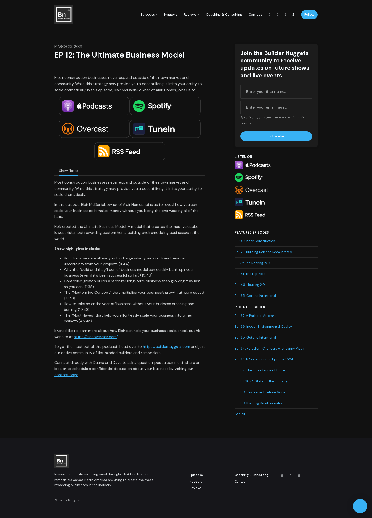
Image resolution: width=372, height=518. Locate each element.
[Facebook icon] (290, 476)
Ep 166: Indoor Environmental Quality (263, 326)
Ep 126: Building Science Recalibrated (263, 252)
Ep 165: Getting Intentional (255, 295)
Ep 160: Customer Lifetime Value (260, 392)
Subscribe (276, 136)
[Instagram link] (269, 14)
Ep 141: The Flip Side (250, 274)
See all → (242, 414)
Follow (309, 14)
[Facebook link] (278, 14)
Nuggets (170, 14)
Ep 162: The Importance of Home (260, 370)
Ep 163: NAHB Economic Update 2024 (264, 359)
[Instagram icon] (282, 476)
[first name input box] (276, 92)
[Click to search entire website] (293, 14)
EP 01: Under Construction (255, 241)
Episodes (148, 14)
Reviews (190, 14)
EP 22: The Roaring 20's (253, 263)
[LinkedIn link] (285, 14)
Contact (255, 14)
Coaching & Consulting (224, 14)
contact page (66, 374)
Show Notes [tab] (68, 170)
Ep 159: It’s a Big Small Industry (258, 403)
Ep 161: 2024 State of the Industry (261, 381)
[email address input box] (276, 107)
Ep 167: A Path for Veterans (255, 315)
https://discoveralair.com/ (95, 336)
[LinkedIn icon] (299, 476)
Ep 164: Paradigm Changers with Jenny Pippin (270, 348)
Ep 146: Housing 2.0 (250, 285)
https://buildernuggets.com (166, 346)
